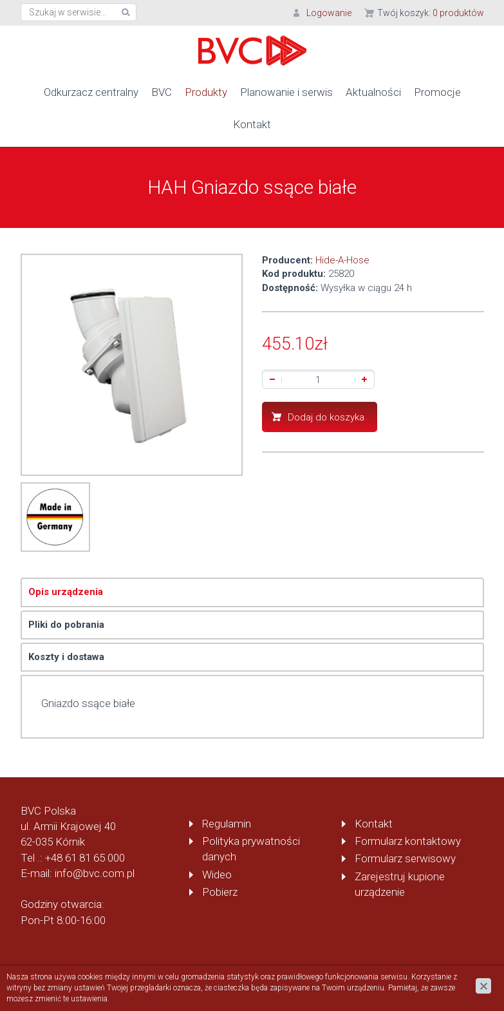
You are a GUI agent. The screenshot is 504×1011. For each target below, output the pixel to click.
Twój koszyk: (430, 13)
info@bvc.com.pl (95, 872)
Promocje (437, 91)
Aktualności (373, 91)
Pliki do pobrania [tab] (66, 624)
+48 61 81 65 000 (85, 857)
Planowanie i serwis (286, 91)
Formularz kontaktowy (408, 840)
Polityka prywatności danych (251, 848)
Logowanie (328, 13)
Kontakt (252, 123)
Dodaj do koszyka (326, 416)
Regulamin (226, 823)
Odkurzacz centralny (91, 91)
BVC (161, 91)
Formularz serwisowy (405, 857)
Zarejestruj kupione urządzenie (400, 883)
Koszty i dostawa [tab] (66, 656)
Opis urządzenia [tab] (65, 591)
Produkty (206, 91)
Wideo (217, 873)
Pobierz (220, 891)
